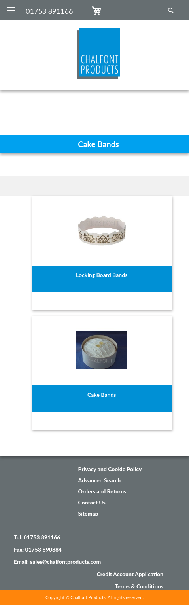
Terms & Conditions (139, 586)
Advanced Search (99, 480)
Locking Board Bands (101, 274)
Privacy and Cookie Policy (110, 469)
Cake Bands (101, 394)
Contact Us (92, 502)
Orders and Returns (102, 491)
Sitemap (88, 513)
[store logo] (94, 49)
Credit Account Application (129, 574)
